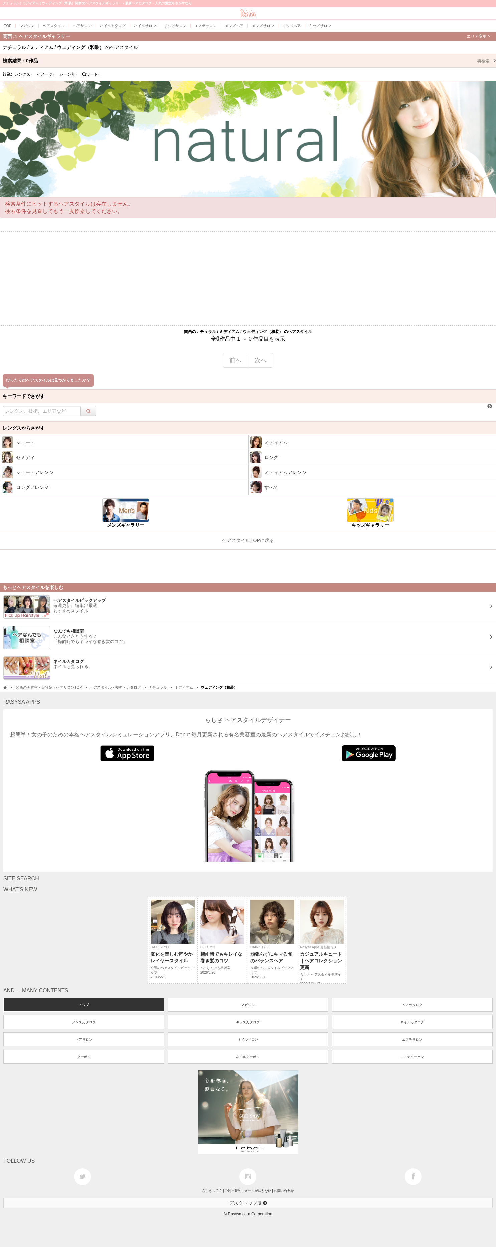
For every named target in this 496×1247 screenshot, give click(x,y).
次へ (261, 360)
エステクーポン (412, 1057)
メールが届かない (257, 1191)
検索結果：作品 (249, 60)
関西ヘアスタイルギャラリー (246, 36)
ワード (91, 74)
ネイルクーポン (248, 1057)
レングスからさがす (24, 428)
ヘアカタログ (412, 1005)
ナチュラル (158, 687)
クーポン (84, 1057)
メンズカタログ (84, 1022)
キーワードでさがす (24, 396)
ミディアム (184, 687)
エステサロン (412, 1039)
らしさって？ (212, 1191)
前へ (235, 360)
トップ (84, 1005)
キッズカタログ (248, 1022)
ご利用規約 (233, 1191)
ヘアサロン (83, 1039)
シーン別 (68, 74)
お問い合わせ (284, 1191)
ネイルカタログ (412, 1022)
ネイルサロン (248, 1039)
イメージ (46, 74)
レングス (23, 74)
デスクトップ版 (248, 1203)
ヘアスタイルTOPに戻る (248, 540)
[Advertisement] (248, 278)
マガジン (248, 1005)
